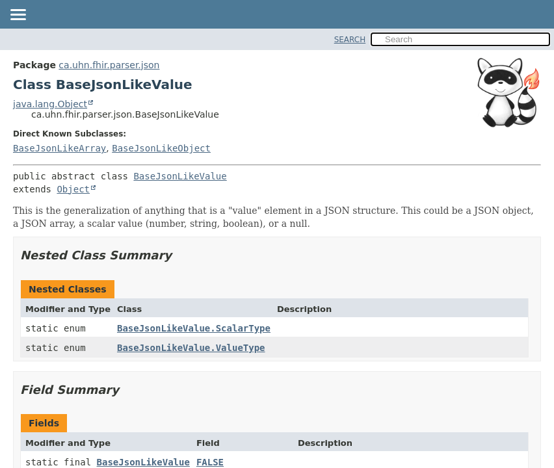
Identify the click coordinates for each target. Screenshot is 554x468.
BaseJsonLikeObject (161, 148)
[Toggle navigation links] (18, 15)
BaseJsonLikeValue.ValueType (191, 348)
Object (73, 189)
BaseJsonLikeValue (179, 176)
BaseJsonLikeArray (59, 148)
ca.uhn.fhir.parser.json (109, 65)
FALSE (210, 462)
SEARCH (350, 39)
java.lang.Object (50, 104)
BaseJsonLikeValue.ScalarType (193, 328)
